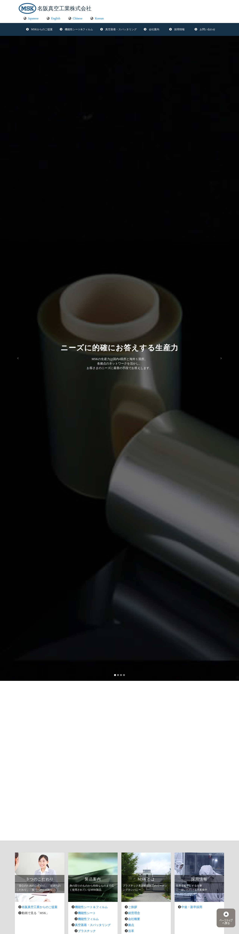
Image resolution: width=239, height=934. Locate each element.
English (53, 18)
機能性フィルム (88, 919)
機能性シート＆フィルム (91, 907)
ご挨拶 (132, 907)
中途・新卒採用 (191, 907)
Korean (97, 18)
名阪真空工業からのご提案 (40, 907)
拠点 (131, 925)
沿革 (131, 931)
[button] (18, 358)
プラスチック (87, 931)
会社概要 (134, 919)
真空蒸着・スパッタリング (93, 925)
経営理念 (134, 913)
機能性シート (87, 913)
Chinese (75, 18)
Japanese (31, 18)
